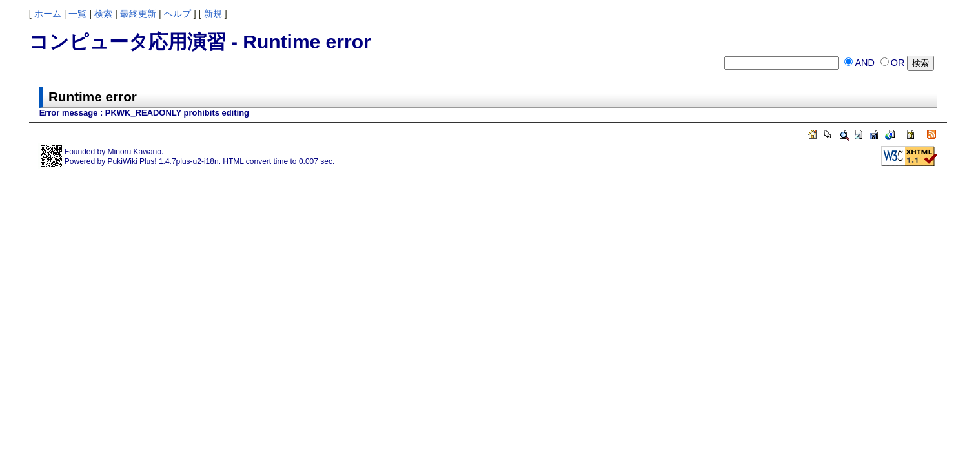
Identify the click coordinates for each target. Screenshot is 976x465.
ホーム (47, 13)
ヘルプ (177, 13)
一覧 (77, 13)
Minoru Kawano (134, 151)
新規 (213, 13)
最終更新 (138, 13)
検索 (103, 13)
